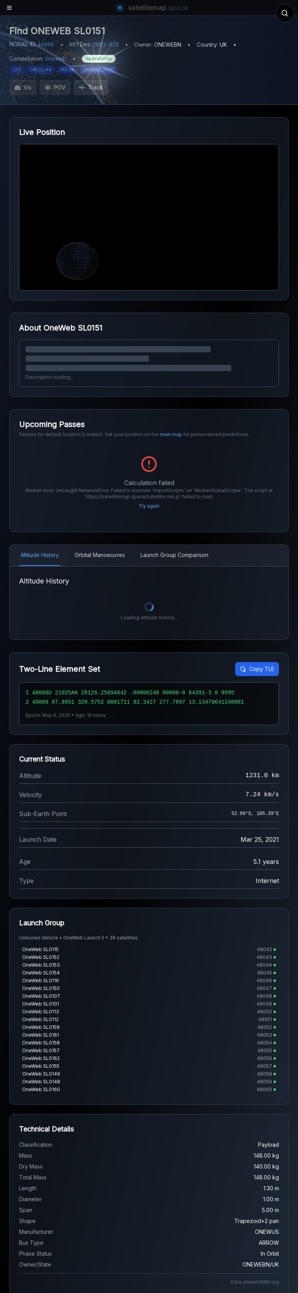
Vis (22, 87)
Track (91, 87)
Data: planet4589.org (255, 1282)
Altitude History (40, 555)
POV (55, 87)
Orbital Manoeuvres (99, 555)
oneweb (55, 58)
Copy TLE (257, 669)
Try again (149, 506)
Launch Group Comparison (174, 555)
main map (171, 434)
